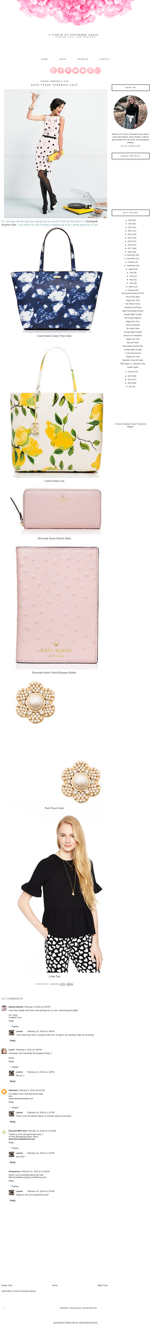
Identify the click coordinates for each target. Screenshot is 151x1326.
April (131, 283)
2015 (130, 376)
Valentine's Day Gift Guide (133, 360)
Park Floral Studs (54, 808)
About (63, 59)
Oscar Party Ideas (133, 297)
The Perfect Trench (132, 304)
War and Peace (133, 343)
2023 (130, 227)
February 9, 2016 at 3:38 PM (29, 1050)
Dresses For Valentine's (133, 336)
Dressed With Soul (18, 1131)
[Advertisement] (23, 1263)
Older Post (102, 1285)
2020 (130, 238)
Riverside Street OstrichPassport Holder (54, 672)
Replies (15, 1026)
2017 (130, 248)
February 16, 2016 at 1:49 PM (40, 1031)
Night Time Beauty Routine (132, 311)
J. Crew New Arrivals (133, 353)
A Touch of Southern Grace (74, 35)
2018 (130, 245)
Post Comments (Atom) (25, 1291)
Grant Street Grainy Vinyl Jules (54, 335)
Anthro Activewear (133, 325)
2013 (130, 383)
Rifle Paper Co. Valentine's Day (132, 364)
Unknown (13, 1090)
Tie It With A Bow (132, 329)
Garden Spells (132, 367)
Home (44, 59)
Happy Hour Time (133, 300)
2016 (130, 252)
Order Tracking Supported (78, 1308)
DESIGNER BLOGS (88, 1323)
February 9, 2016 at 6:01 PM (32, 1090)
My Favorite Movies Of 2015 (133, 293)
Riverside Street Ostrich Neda (54, 538)
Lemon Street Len (54, 480)
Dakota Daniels (16, 1007)
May (131, 280)
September (131, 266)
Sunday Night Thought (133, 314)
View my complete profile (130, 146)
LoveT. (12, 1050)
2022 (130, 231)
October (131, 262)
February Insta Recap (132, 307)
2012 (131, 387)
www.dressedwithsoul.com (22, 1139)
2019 (130, 241)
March (131, 287)
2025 (130, 220)
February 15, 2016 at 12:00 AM (35, 1171)
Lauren (19, 1031)
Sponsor (83, 59)
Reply (11, 1021)
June (131, 276)
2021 (130, 234)
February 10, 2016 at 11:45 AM (42, 1131)
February (131, 290)
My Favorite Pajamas (132, 318)
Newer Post (6, 1285)
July (131, 273)
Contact (104, 59)
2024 (130, 224)
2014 (130, 380)
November (131, 259)
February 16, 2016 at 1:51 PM (40, 1112)
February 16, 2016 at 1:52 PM (40, 1153)
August (131, 269)
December (131, 255)
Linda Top (54, 976)
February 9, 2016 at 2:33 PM (37, 1007)
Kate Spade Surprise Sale (133, 346)
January (131, 372)
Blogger (130, 427)
